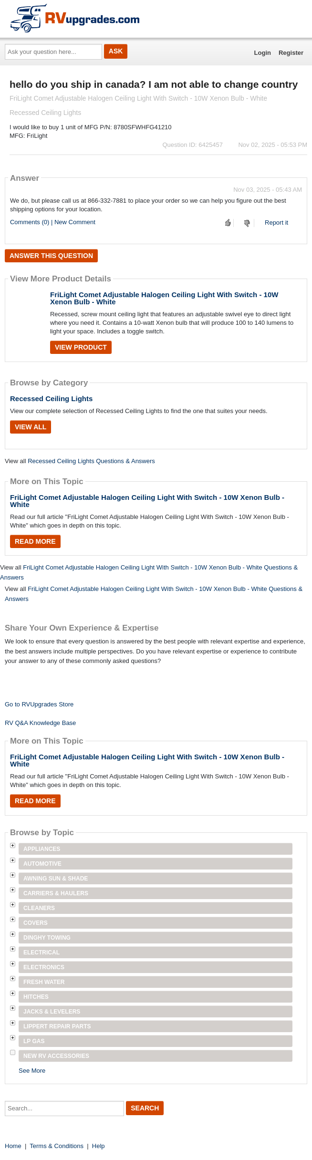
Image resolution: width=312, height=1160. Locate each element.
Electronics (43, 967)
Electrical (41, 952)
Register (291, 52)
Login (262, 52)
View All (30, 427)
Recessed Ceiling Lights (51, 398)
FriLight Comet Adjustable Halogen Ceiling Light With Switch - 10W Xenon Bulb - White (164, 298)
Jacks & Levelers (51, 1011)
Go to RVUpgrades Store (39, 704)
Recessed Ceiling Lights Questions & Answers (91, 461)
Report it (276, 222)
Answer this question (51, 255)
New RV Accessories (56, 1056)
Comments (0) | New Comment (52, 222)
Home (13, 1146)
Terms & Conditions (56, 1146)
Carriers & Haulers (55, 893)
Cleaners (39, 908)
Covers (35, 923)
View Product (81, 347)
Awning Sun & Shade (55, 878)
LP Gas (33, 1041)
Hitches (36, 997)
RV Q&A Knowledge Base (40, 722)
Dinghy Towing (47, 937)
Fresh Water (43, 982)
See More (32, 1070)
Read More (35, 541)
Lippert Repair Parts (57, 1026)
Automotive (42, 863)
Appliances (41, 849)
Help (98, 1146)
